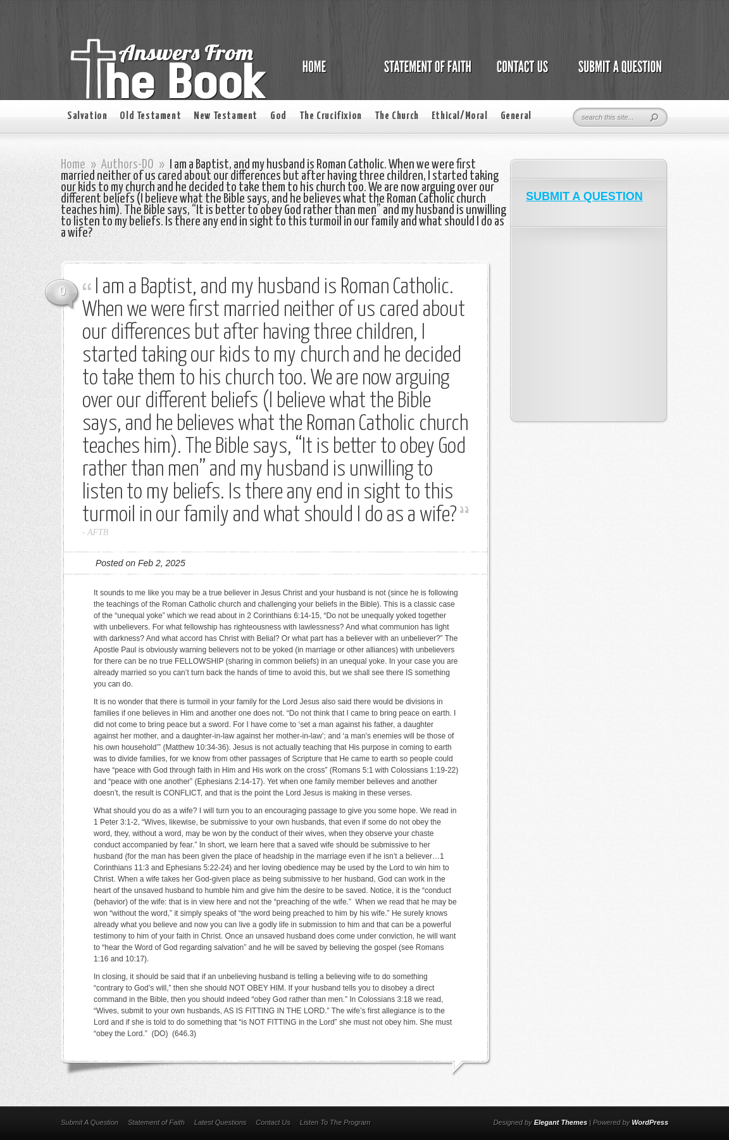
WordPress (650, 1122)
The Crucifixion (330, 116)
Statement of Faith (156, 1122)
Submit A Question (89, 1122)
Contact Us (273, 1122)
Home (73, 164)
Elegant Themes (560, 1122)
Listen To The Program (335, 1122)
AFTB (97, 532)
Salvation (87, 116)
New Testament (226, 116)
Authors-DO (127, 164)
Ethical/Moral (460, 116)
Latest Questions (220, 1122)
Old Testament (150, 116)
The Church (397, 116)
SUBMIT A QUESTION (584, 196)
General (516, 116)
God (278, 116)
